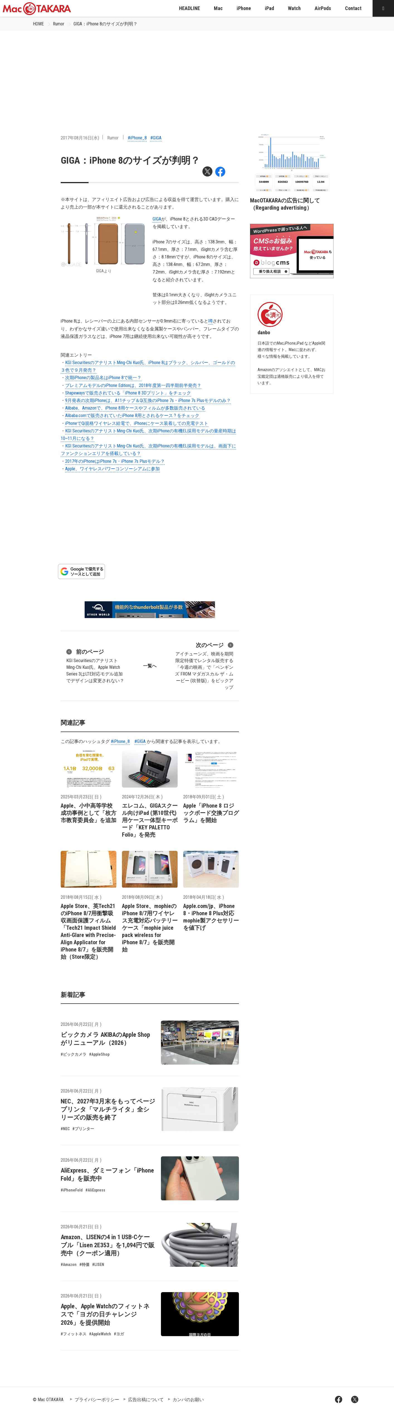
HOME (38, 23)
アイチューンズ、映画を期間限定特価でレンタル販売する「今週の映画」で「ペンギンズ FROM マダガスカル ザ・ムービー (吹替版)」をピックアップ (204, 665)
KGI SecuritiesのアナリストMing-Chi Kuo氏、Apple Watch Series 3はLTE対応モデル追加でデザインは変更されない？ (95, 665)
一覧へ (149, 666)
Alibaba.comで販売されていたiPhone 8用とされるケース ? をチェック (132, 415)
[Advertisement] (197, 73)
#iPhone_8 (137, 138)
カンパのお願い (188, 1399)
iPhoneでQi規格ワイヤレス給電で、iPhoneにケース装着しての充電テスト (136, 423)
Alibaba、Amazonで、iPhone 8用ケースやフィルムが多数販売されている (135, 408)
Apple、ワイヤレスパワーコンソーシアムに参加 (112, 468)
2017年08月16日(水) (80, 138)
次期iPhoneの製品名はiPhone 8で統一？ (103, 377)
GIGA (157, 219)
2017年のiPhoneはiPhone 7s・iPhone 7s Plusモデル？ (115, 461)
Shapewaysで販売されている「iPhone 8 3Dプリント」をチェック (128, 393)
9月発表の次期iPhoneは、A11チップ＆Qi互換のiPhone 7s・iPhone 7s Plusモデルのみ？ (148, 400)
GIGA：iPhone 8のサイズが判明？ (106, 23)
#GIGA (155, 138)
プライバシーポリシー (97, 1399)
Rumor (58, 23)
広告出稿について (146, 1399)
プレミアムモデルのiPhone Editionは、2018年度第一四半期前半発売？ (133, 385)
